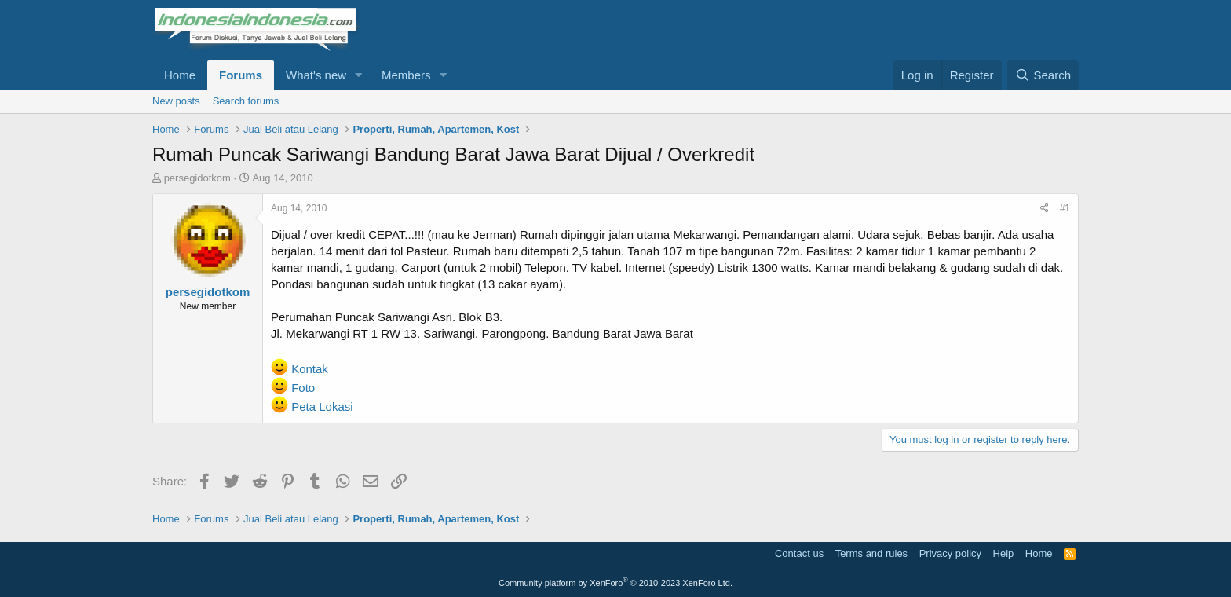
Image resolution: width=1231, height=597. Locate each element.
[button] (359, 75)
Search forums (246, 101)
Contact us (799, 553)
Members (406, 75)
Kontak (309, 368)
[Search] (1043, 75)
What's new (316, 75)
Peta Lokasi (321, 406)
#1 (1065, 208)
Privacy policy (950, 553)
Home (179, 75)
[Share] (1044, 209)
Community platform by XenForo (615, 583)
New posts (176, 101)
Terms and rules (871, 553)
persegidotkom (197, 178)
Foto (303, 387)
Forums (240, 75)
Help (1003, 553)
